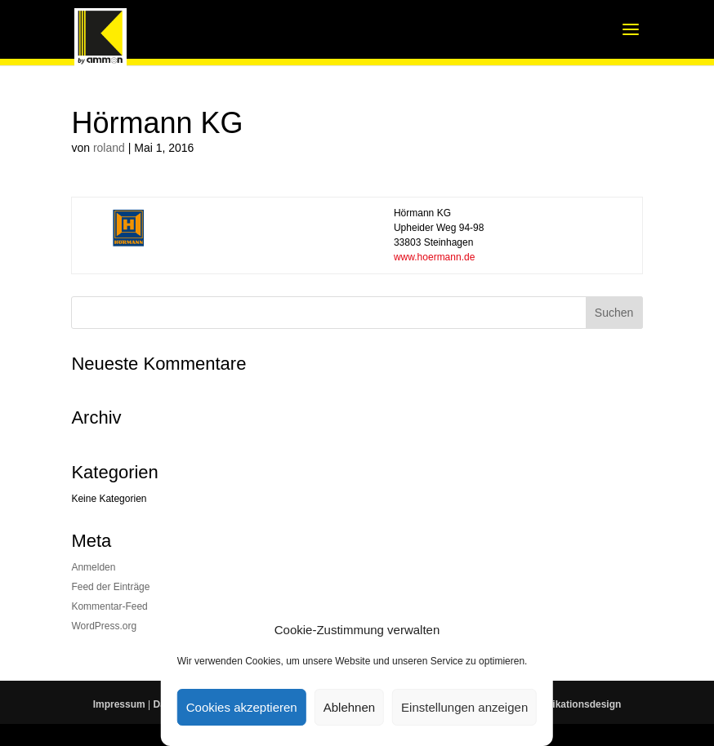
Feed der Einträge (110, 587)
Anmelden (93, 567)
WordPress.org (103, 626)
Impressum (119, 704)
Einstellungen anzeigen (464, 707)
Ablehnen (349, 707)
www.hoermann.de (434, 257)
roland (109, 147)
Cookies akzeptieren (241, 707)
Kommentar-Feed (109, 606)
